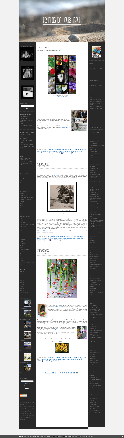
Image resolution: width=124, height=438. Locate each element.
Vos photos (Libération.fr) (95, 412)
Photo (21, 241)
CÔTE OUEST (93, 276)
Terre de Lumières (93, 122)
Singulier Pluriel (93, 236)
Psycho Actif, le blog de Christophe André (94, 229)
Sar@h (91, 394)
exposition (40, 153)
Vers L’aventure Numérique (95, 410)
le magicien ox (93, 192)
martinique (76, 238)
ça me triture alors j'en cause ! (96, 264)
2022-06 (22, 280)
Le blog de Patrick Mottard (95, 187)
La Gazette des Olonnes (95, 174)
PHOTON (92, 223)
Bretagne (22, 193)
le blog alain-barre (93, 179)
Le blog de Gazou (93, 319)
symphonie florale (76, 151)
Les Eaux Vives (93, 341)
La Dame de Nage (93, 172)
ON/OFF (91, 381)
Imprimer (74, 153)
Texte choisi (22, 255)
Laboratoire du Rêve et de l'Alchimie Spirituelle (95, 177)
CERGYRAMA (93, 268)
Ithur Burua (92, 299)
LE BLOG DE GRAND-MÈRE (96, 321)
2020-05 (22, 290)
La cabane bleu (93, 170)
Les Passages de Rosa (94, 343)
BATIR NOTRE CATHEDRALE (26, 161)
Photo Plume (92, 387)
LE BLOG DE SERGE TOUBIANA (94, 190)
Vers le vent (92, 408)
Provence (22, 251)
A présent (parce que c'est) (95, 249)
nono (91, 216)
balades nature (93, 260)
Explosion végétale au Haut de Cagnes (49, 50)
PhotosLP (22, 123)
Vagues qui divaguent (94, 406)
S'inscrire (27, 383)
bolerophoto (92, 262)
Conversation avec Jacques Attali (97, 145)
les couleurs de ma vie (94, 196)
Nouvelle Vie (23, 237)
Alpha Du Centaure (94, 254)
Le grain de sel (93, 328)
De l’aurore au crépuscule (95, 278)
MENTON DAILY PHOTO (95, 362)
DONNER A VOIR (93, 151)
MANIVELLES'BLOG (94, 360)
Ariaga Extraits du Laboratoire (96, 134)
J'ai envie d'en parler (94, 162)
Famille (21, 205)
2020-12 (22, 286)
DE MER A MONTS (24, 173)
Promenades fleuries (24, 249)
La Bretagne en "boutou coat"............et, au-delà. (95, 310)
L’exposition (65, 127)
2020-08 (22, 288)
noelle (91, 89)
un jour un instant (23, 257)
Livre (21, 218)
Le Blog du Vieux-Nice (94, 326)
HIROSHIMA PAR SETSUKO (26, 169)
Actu (21, 182)
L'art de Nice (92, 166)
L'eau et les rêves (93, 73)
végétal (53, 153)
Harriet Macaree (93, 294)
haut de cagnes (57, 151)
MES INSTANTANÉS (94, 207)
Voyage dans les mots (94, 418)
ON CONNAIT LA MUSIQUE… (96, 379)
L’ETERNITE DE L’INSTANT (96, 352)
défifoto (21, 203)
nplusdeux (92, 375)
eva (90, 87)
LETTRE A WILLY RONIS (25, 171)
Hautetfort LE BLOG (94, 296)
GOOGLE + (22, 142)
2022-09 (22, 273)
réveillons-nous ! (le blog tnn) (96, 231)
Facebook (65, 153)
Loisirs (21, 220)
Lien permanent (67, 149)
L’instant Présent (23, 118)
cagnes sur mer (46, 151)
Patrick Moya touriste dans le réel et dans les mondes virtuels (97, 221)
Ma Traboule (92, 354)
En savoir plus (89, 436)
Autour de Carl (93, 137)
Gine (91, 99)
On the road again (93, 218)
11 (74, 373)
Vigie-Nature (92, 240)
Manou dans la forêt (94, 203)
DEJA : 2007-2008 (93, 149)
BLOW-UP (92, 139)
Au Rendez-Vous (93, 258)
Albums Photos (24, 298)
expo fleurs (66, 151)
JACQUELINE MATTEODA (95, 301)
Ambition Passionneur (94, 256)
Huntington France (54, 329)
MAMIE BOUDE (93, 358)
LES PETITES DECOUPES (95, 348)
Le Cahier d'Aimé (42, 167)
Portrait (21, 247)
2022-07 (22, 278)
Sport (21, 253)
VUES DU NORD (93, 420)
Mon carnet (92, 368)
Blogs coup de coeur (24, 191)
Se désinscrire (27, 385)
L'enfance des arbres (94, 168)
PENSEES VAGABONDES (95, 385)
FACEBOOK (22, 136)
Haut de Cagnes (58, 306)
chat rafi (47, 153)
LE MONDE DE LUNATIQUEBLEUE (94, 335)
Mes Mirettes (92, 364)
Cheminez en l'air (93, 143)
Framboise (92, 103)
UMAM (91, 238)
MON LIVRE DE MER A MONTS (27, 224)
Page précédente (51, 373)
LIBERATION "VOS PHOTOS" (26, 144)
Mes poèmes (23, 222)
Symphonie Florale (43, 254)
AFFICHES (22, 340)
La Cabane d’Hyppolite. (25, 319)
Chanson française (94, 270)
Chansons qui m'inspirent (25, 199)
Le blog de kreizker (94, 324)
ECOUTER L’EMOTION (95, 284)
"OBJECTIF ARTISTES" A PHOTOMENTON (25, 159)
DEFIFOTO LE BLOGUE (25, 134)
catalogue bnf (67, 238)
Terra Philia (92, 400)
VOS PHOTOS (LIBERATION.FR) (24, 150)
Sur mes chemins (93, 398)
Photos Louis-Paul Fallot (62, 96)
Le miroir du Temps (94, 332)
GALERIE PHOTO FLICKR (26, 140)
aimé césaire (58, 238)
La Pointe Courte (23, 308)
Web (21, 264)
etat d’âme (92, 286)
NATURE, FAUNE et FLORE (96, 371)
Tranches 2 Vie (93, 402)
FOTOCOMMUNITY (24, 138)
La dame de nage (93, 312)
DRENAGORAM (93, 282)
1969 (21, 180)
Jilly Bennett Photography (95, 164)
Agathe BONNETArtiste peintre (96, 252)
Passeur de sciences (94, 383)
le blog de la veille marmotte (95, 185)
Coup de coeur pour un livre (95, 78)
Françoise (92, 96)
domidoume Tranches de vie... (96, 280)
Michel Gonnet (93, 366)
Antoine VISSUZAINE (94, 132)
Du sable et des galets (94, 153)
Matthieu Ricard (93, 205)
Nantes (21, 232)
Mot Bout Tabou (93, 212)
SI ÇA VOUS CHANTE (94, 396)
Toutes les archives (24, 292)
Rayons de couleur (94, 391)
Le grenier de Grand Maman (96, 330)
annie (91, 91)
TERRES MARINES (24, 166)
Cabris (21, 372)
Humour (22, 212)
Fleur (21, 209)
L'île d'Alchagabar (93, 305)
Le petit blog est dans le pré (95, 337)
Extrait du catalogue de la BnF (44, 230)
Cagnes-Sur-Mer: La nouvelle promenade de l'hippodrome (26, 351)
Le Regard (92, 339)
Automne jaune (93, 71)
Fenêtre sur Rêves (93, 157)
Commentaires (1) (43, 238)
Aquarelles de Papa (24, 362)
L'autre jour (92, 303)
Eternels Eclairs (93, 288)
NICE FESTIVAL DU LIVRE (95, 214)
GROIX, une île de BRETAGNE (96, 292)
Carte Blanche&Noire (24, 116)
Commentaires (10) (80, 357)
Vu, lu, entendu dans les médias (27, 262)
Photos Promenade (94, 389)
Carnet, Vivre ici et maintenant (26, 197)
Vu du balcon (92, 242)
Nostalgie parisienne (94, 80)
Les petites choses (93, 346)
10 (71, 373)
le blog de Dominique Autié (95, 120)
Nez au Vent (92, 373)
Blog (21, 189)
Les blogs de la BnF (94, 194)
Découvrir (22, 201)
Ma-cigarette (92, 356)
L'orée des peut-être (94, 307)
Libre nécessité (93, 350)
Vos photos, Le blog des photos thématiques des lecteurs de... (96, 415)
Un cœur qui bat (93, 404)
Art (20, 184)
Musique (22, 228)
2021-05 (22, 282)
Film (21, 207)
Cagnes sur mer (23, 195)
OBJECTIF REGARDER (95, 377)
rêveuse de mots (93, 234)
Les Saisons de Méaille (25, 216)
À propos (91, 63)
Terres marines (23, 329)
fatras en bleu (92, 290)
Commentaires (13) (80, 149)
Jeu (21, 214)
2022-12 (22, 271)
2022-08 (22, 275)
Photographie (23, 243)
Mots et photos (23, 226)
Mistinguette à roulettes (94, 210)
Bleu (21, 187)
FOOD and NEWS (93, 159)
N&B (21, 230)
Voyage (21, 260)
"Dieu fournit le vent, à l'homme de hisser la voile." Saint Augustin (97, 130)
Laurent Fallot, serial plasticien (96, 317)
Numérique (22, 239)
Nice (21, 235)
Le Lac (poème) (93, 76)
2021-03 (22, 284)
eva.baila (91, 155)
